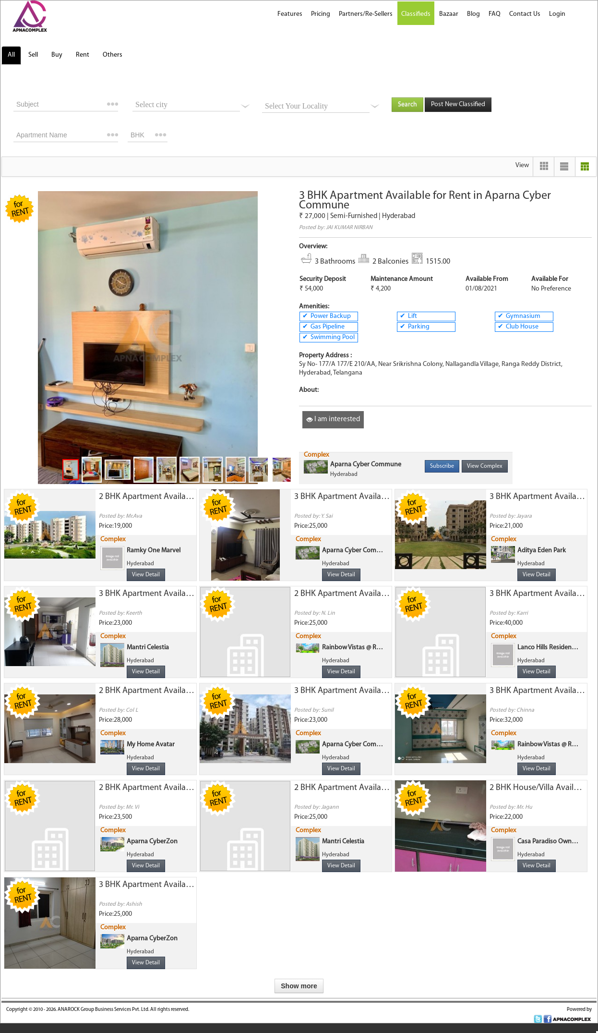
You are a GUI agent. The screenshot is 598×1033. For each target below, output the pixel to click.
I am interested (333, 419)
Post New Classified (458, 104)
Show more (299, 986)
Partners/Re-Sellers (366, 14)
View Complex (484, 466)
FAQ (495, 14)
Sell (33, 55)
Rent (82, 55)
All (11, 55)
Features (289, 14)
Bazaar (448, 14)
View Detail (146, 575)
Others (112, 55)
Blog (473, 14)
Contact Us (524, 14)
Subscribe (442, 466)
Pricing (320, 14)
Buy (56, 55)
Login (557, 14)
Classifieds (416, 14)
